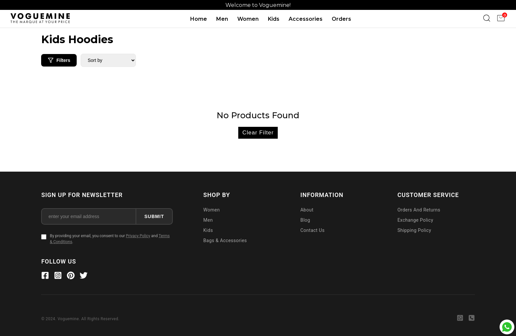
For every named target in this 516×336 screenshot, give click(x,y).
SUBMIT (154, 216)
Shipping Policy (414, 230)
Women (248, 19)
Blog (305, 220)
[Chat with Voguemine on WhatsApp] (507, 327)
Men (222, 19)
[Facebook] (45, 276)
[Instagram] (58, 276)
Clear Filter (257, 132)
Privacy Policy (138, 236)
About (307, 209)
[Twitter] (84, 276)
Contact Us (312, 230)
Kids (273, 19)
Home (198, 19)
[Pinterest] (71, 276)
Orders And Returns (419, 209)
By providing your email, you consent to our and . (109, 239)
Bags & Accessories (225, 240)
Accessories (305, 19)
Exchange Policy (415, 220)
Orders (341, 19)
